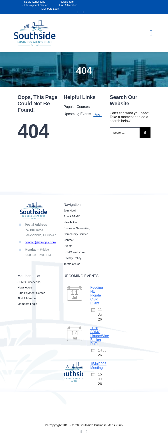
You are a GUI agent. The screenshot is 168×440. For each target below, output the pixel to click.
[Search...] (125, 132)
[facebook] (77, 12)
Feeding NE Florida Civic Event (96, 295)
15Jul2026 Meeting (98, 366)
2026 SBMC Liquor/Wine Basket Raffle (99, 336)
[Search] (145, 132)
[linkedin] (83, 12)
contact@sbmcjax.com (40, 242)
